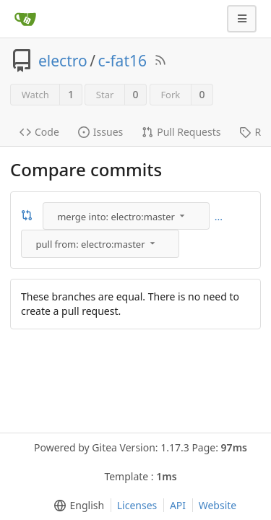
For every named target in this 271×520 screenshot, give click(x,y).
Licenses (137, 505)
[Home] (25, 19)
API (178, 505)
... (219, 216)
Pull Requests (181, 132)
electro (62, 60)
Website (218, 505)
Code (39, 132)
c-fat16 (122, 60)
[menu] (127, 216)
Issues (100, 132)
